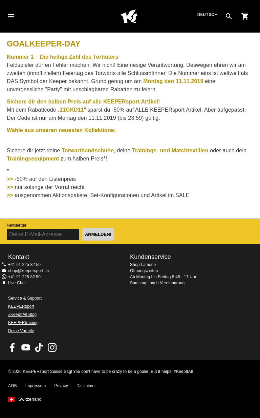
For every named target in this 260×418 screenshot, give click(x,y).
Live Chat (17, 283)
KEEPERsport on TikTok (39, 347)
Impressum (35, 385)
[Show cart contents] (245, 16)
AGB (12, 385)
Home (129, 16)
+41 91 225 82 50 (24, 264)
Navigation (11, 16)
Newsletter (16, 225)
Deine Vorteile (21, 330)
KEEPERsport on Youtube (25, 347)
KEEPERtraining (23, 322)
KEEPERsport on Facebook (12, 347)
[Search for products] (229, 16)
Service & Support (25, 298)
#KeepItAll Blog (22, 314)
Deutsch (207, 15)
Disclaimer (86, 385)
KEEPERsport (21, 306)
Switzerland (30, 399)
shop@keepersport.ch (28, 270)
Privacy (61, 385)
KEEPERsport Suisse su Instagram (52, 347)
